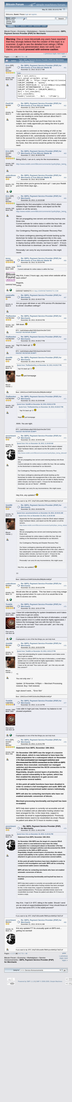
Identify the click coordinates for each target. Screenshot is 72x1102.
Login (30, 26)
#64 (65, 177)
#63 (65, 153)
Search (23, 26)
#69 (65, 339)
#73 (65, 507)
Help (17, 26)
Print (64, 56)
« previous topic (50, 54)
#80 (65, 922)
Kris (7, 65)
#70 (65, 360)
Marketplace (32, 31)
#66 (65, 260)
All (26, 57)
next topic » (62, 54)
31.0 (13, 21)
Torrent (8, 23)
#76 (65, 645)
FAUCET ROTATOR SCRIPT (26, 332)
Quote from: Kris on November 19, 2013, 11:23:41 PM (35, 834)
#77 (65, 703)
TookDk (9, 604)
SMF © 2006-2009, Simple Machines (49, 981)
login (27, 14)
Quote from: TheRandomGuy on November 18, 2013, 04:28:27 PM (39, 365)
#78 (65, 742)
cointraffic (10, 295)
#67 (65, 297)
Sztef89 (9, 357)
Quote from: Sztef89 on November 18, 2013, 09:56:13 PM (36, 404)
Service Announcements (49, 31)
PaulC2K (9, 103)
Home (11, 26)
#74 (65, 586)
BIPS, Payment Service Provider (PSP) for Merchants (35, 32)
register (34, 14)
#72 (65, 438)
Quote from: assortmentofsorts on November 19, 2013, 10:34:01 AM (40, 513)
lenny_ (9, 258)
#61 (65, 68)
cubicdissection (13, 175)
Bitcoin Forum (10, 31)
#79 (65, 828)
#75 (65, 606)
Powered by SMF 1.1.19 (26, 981)
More (44, 26)
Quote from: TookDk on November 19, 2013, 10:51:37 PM (36, 651)
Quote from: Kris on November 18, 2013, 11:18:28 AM (35, 443)
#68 (65, 318)
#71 (65, 399)
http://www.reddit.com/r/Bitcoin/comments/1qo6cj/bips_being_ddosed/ (42, 453)
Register (37, 26)
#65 (65, 198)
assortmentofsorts (14, 436)
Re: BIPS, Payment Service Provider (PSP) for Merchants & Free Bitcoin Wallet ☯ (41, 66)
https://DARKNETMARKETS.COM (46, 291)
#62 (65, 105)
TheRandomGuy (13, 316)
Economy (21, 31)
